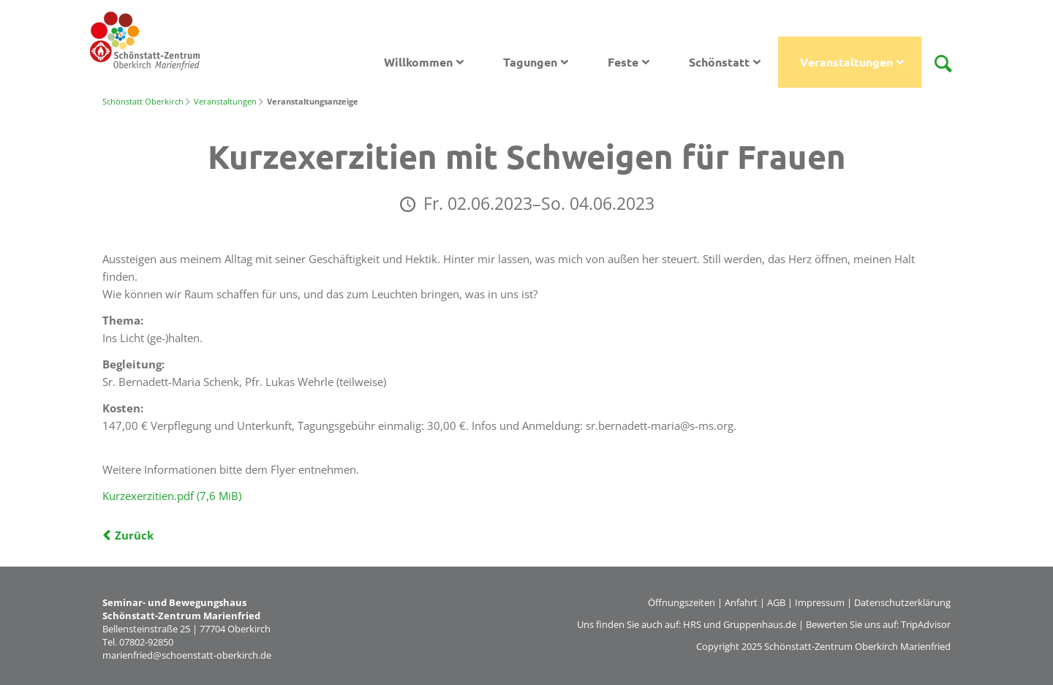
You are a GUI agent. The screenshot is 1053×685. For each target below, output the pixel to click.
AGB (776, 602)
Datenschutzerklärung (902, 602)
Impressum (820, 602)
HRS (692, 624)
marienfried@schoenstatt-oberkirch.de (186, 655)
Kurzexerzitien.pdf (171, 495)
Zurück (134, 535)
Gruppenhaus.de (759, 624)
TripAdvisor (926, 624)
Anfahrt (741, 602)
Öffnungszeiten (681, 602)
